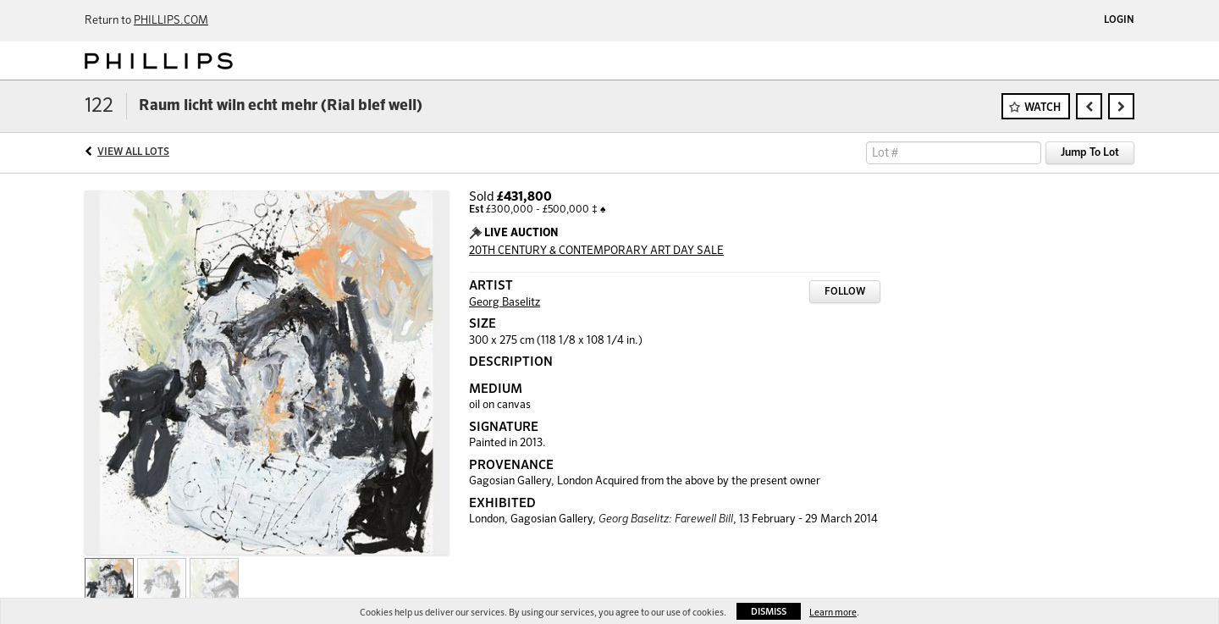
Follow (845, 292)
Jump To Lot (1090, 152)
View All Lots (133, 152)
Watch (1042, 107)
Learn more (833, 612)
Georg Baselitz (504, 302)
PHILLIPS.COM (171, 20)
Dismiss (768, 611)
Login (1119, 20)
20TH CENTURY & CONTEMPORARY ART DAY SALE (596, 251)
